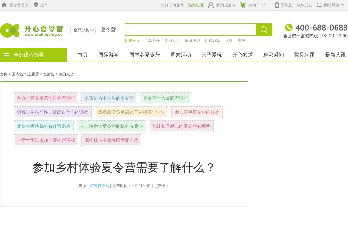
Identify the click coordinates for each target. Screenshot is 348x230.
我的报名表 (222, 5)
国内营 (17, 74)
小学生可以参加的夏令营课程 (46, 140)
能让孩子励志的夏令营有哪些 (181, 126)
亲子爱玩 (211, 54)
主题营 (33, 74)
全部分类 (84, 30)
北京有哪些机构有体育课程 (44, 126)
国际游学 (108, 54)
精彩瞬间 (273, 54)
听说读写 (212, 40)
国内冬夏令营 (144, 54)
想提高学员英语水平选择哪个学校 (131, 112)
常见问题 (304, 54)
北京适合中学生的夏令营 (109, 98)
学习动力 (172, 40)
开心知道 (242, 54)
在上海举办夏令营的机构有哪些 (111, 126)
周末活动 (180, 54)
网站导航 (329, 5)
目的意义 (66, 74)
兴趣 (229, 40)
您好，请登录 (172, 5)
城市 (40, 5)
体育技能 (192, 40)
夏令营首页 (14, 5)
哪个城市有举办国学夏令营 (111, 140)
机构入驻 (304, 5)
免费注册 (195, 5)
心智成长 (152, 40)
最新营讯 (335, 54)
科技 (241, 40)
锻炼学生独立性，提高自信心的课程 (52, 112)
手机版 (283, 4)
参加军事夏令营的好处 (197, 112)
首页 (83, 54)
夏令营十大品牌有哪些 (165, 98)
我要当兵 (132, 40)
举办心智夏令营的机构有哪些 (46, 98)
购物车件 (253, 5)
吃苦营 (48, 74)
